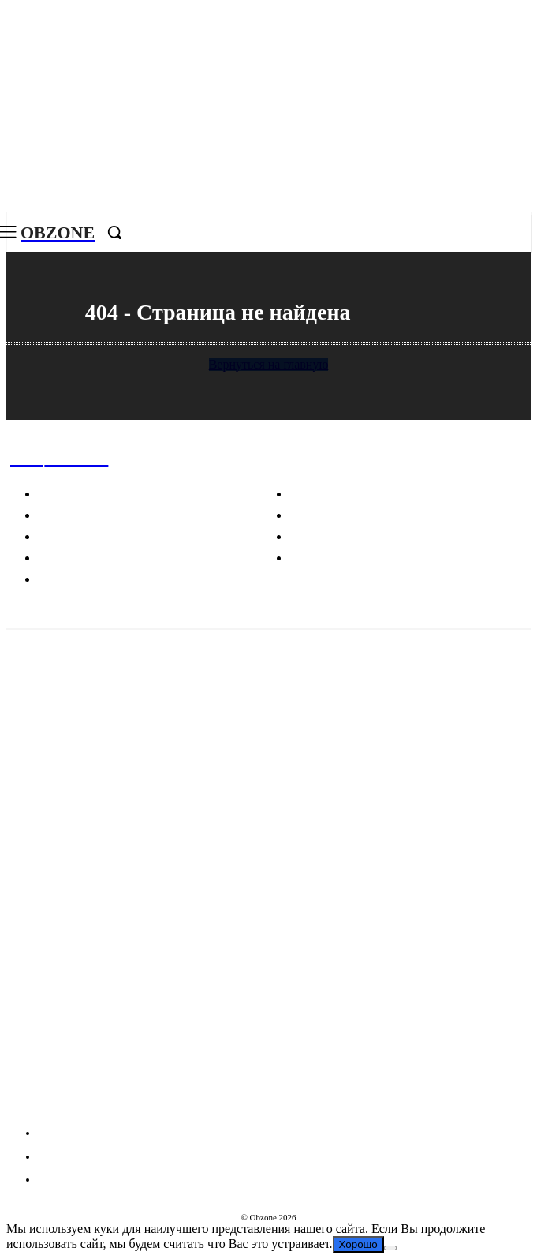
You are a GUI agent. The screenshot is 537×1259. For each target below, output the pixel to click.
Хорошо (358, 1244)
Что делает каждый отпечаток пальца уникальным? (144, 922)
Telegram (63, 1075)
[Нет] (390, 1248)
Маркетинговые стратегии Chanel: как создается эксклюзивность (180, 794)
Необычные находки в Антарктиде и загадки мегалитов (155, 730)
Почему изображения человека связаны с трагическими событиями (186, 858)
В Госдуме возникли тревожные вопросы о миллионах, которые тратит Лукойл (217, 666)
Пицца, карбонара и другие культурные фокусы (133, 987)
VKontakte (66, 1104)
